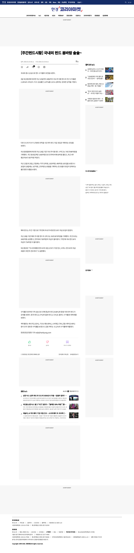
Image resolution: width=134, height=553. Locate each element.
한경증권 (97, 16)
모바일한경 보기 (74, 354)
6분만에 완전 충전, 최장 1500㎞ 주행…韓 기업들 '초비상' (95, 86)
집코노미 (30, 2)
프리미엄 (72, 2)
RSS (55, 532)
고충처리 (29, 523)
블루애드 (44, 523)
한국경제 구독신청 (63, 354)
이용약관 (61, 532)
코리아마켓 (31, 16)
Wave (54, 2)
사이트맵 (41, 532)
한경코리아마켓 (11, 2)
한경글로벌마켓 (21, 2)
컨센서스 (78, 16)
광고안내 (36, 523)
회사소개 (14, 523)
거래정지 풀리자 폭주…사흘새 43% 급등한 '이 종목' (95, 100)
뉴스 (40, 16)
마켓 (61, 16)
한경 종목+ (70, 16)
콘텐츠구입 (26, 532)
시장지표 (46, 16)
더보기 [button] (79, 2)
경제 (42, 2)
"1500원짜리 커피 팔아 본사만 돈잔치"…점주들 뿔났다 (95, 78)
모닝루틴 (64, 2)
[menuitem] (22, 67)
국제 (50, 2)
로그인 (129, 2)
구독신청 (22, 523)
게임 (59, 2)
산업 (46, 2)
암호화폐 (105, 16)
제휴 (21, 532)
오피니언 (36, 2)
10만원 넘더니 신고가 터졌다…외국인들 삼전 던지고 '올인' (95, 71)
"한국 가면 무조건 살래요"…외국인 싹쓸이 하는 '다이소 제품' (94, 93)
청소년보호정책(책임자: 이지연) (86, 532)
